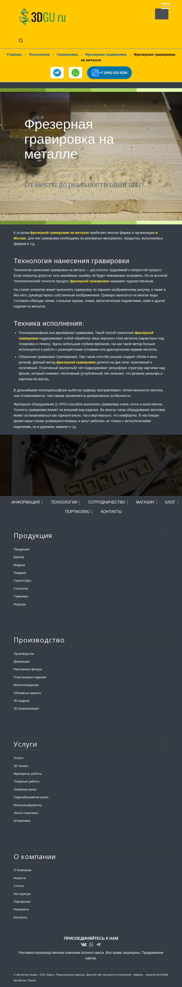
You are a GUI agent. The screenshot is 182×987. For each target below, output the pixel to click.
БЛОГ (170, 502)
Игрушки (20, 604)
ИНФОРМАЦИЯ (25, 502)
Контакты (20, 917)
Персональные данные (70, 974)
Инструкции (22, 894)
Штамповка (22, 820)
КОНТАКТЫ (111, 512)
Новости (20, 878)
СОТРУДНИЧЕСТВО (106, 502)
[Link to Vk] (83, 944)
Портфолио (22, 901)
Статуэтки (21, 588)
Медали (19, 565)
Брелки (19, 557)
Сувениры (21, 596)
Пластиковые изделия (30, 677)
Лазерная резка (25, 789)
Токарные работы (26, 781)
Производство (24, 653)
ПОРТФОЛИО (77, 512)
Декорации (22, 661)
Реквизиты (21, 909)
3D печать (21, 766)
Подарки (20, 573)
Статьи (19, 886)
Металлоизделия (26, 685)
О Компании (22, 870)
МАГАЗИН (145, 502)
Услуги (18, 758)
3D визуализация (26, 708)
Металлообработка (28, 805)
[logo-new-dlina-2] (75, 17)
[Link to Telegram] (98, 944)
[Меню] (163, 4)
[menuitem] (163, 4)
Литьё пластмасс (26, 813)
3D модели (21, 701)
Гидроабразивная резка (31, 797)
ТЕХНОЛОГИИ (64, 502)
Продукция (21, 549)
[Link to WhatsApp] (91, 944)
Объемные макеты (27, 693)
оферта (138, 974)
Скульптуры (22, 580)
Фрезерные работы (28, 773)
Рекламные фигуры (28, 669)
